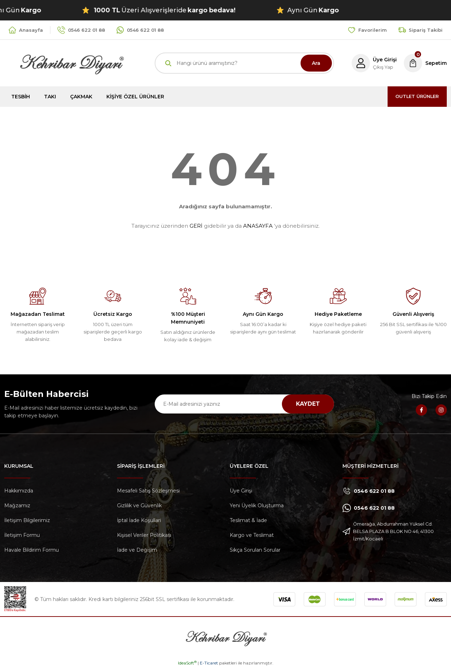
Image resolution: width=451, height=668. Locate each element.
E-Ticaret (209, 663)
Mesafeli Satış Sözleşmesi (148, 491)
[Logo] (64, 62)
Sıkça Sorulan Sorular (255, 550)
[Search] (244, 63)
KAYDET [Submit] (308, 403)
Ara (316, 63)
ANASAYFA (258, 225)
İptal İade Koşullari (139, 520)
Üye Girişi (241, 491)
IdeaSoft (187, 663)
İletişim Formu (22, 535)
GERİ (196, 225)
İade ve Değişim (137, 550)
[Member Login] (372, 63)
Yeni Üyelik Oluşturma (257, 505)
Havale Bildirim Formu (31, 550)
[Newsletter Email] (244, 403)
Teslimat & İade (248, 520)
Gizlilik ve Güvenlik (139, 505)
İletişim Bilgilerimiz (27, 520)
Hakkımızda (18, 491)
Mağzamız (17, 505)
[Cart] (425, 63)
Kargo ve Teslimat (252, 535)
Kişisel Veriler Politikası (144, 535)
